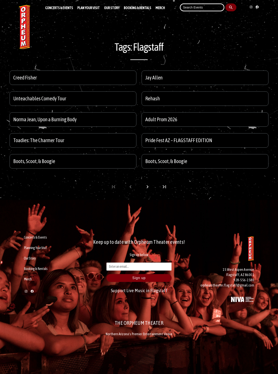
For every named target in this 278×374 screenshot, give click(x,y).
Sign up (139, 278)
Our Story (111, 8)
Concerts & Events (59, 8)
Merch (160, 8)
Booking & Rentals (137, 8)
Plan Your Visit (88, 8)
